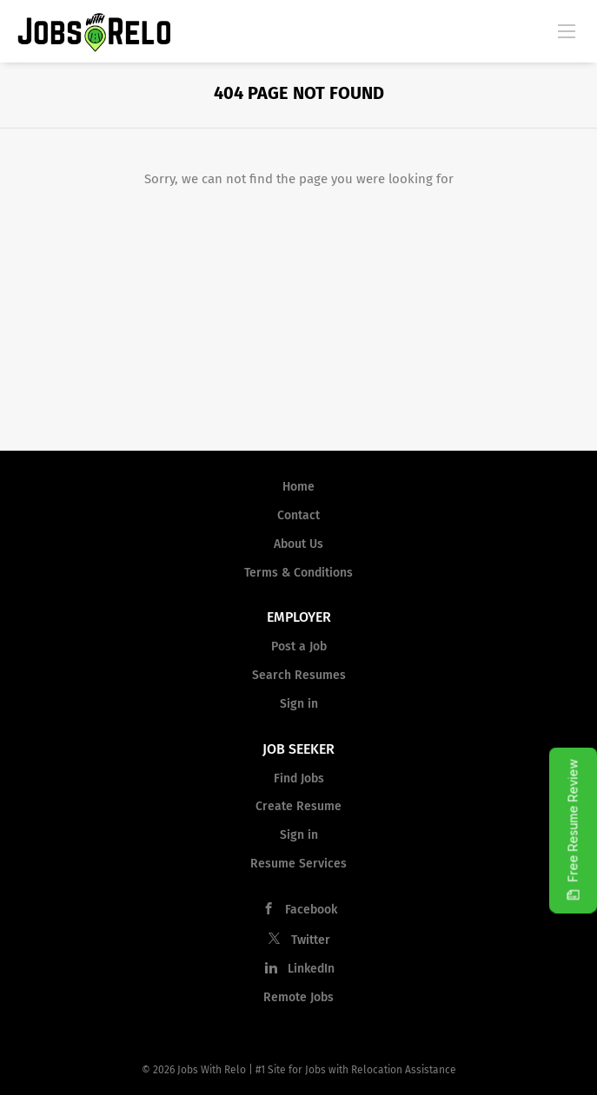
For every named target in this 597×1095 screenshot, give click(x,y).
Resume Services (298, 863)
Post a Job (299, 646)
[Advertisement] (298, 320)
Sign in (299, 703)
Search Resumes (299, 675)
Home (298, 486)
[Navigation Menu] (566, 30)
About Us (298, 544)
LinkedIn (311, 968)
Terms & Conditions (298, 572)
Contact (298, 515)
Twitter (310, 940)
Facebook (311, 909)
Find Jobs (299, 778)
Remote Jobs (298, 997)
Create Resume (298, 806)
